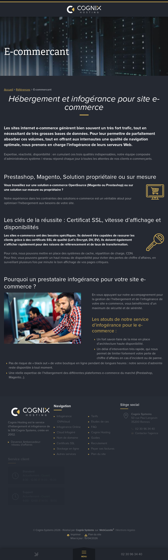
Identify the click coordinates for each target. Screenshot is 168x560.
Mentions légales (125, 530)
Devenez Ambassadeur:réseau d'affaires (26, 440)
